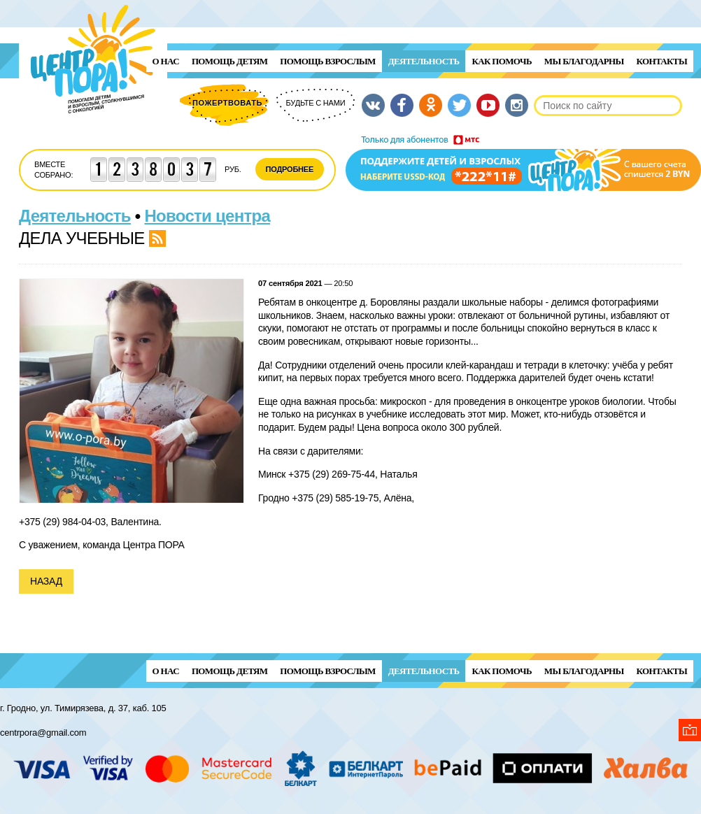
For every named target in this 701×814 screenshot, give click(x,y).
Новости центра (208, 215)
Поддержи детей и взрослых (523, 163)
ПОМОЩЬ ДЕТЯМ (229, 61)
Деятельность (424, 61)
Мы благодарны (584, 61)
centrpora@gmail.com (43, 732)
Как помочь (501, 61)
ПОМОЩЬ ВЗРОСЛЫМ (327, 61)
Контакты (662, 61)
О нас (166, 61)
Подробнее (290, 169)
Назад (46, 581)
